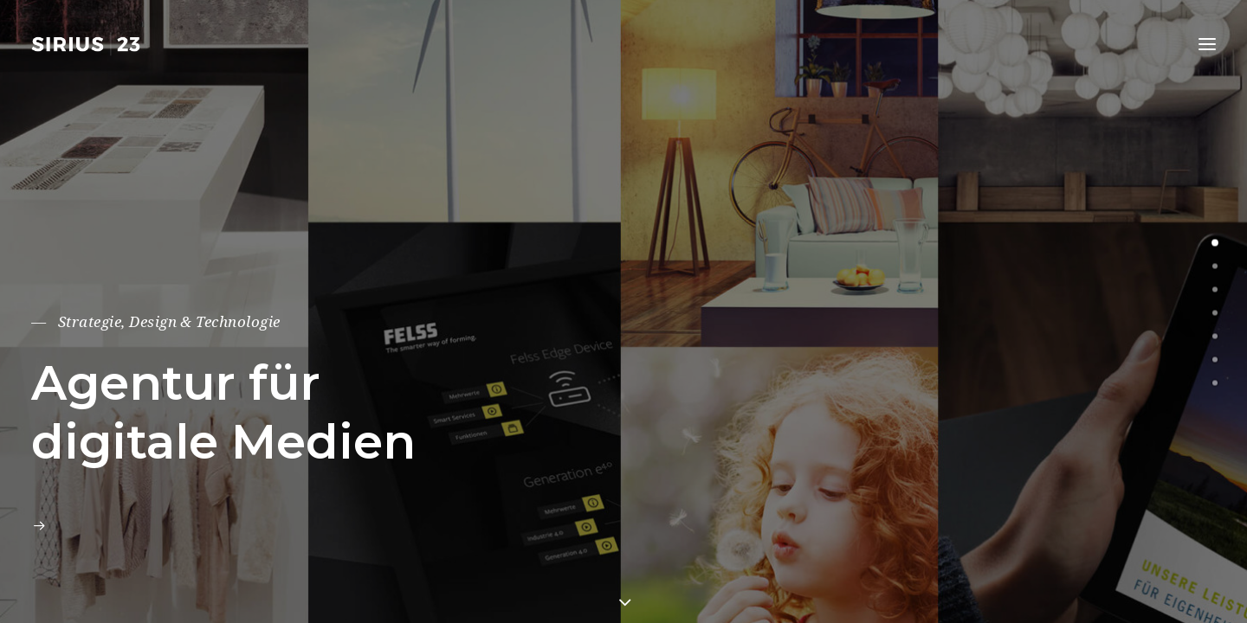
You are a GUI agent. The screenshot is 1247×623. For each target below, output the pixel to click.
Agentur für (175, 383)
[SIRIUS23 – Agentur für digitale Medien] (88, 44)
